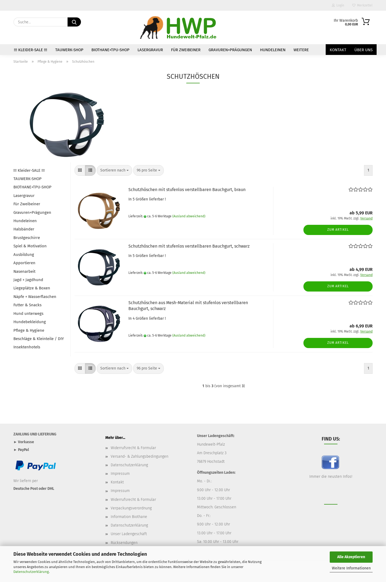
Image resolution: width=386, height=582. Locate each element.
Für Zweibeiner (186, 49)
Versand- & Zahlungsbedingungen (139, 456)
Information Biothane (129, 516)
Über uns (363, 49)
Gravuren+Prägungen (230, 49)
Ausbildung (23, 254)
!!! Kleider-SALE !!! (30, 49)
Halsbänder (23, 229)
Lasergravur (150, 49)
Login (338, 5)
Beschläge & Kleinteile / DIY (38, 338)
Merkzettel (362, 5)
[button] (80, 170)
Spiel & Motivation (30, 246)
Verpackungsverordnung (131, 508)
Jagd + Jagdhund (28, 279)
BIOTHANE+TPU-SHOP (110, 49)
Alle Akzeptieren (351, 557)
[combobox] (114, 170)
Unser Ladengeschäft (129, 534)
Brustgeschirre (26, 237)
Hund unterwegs (28, 313)
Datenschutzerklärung (31, 572)
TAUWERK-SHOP (69, 49)
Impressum (120, 473)
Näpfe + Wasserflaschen (34, 296)
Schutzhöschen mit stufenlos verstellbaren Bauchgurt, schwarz (189, 246)
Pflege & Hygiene (28, 330)
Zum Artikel (338, 230)
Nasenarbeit (24, 271)
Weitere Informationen (351, 568)
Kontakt (338, 49)
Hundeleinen (272, 49)
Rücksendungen (124, 542)
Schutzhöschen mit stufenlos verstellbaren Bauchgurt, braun (187, 189)
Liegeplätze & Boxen (31, 288)
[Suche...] (74, 22)
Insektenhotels (26, 347)
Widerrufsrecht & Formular (133, 448)
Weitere (301, 49)
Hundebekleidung (29, 321)
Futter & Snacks (27, 305)
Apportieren (24, 262)
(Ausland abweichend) (188, 216)
